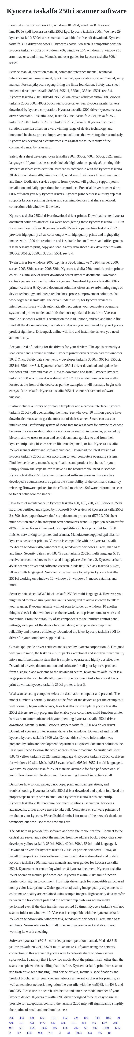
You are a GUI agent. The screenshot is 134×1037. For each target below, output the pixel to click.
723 (31, 1022)
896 (100, 1032)
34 (68, 1032)
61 (59, 1032)
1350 (65, 1017)
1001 (97, 1017)
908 (40, 1032)
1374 (104, 1022)
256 (115, 1022)
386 (55, 1027)
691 (21, 1027)
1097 (108, 1017)
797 (50, 1032)
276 (11, 1017)
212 (76, 1027)
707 (19, 1032)
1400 (29, 1032)
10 (109, 1032)
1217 (117, 1027)
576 (63, 1022)
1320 (32, 1027)
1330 (65, 1027)
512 (53, 1022)
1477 (42, 1022)
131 (73, 1022)
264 (83, 1022)
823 (89, 1032)
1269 (42, 1017)
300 (31, 1017)
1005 (44, 1027)
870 (86, 1017)
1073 (78, 1032)
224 (76, 1017)
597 (95, 1027)
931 (11, 1027)
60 (85, 1027)
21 (118, 1017)
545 (94, 1022)
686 (11, 1022)
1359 (106, 1027)
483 (21, 1017)
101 (21, 1022)
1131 (54, 1017)
